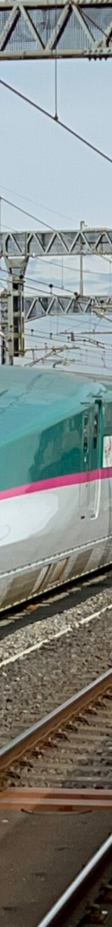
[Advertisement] (56, 30)
